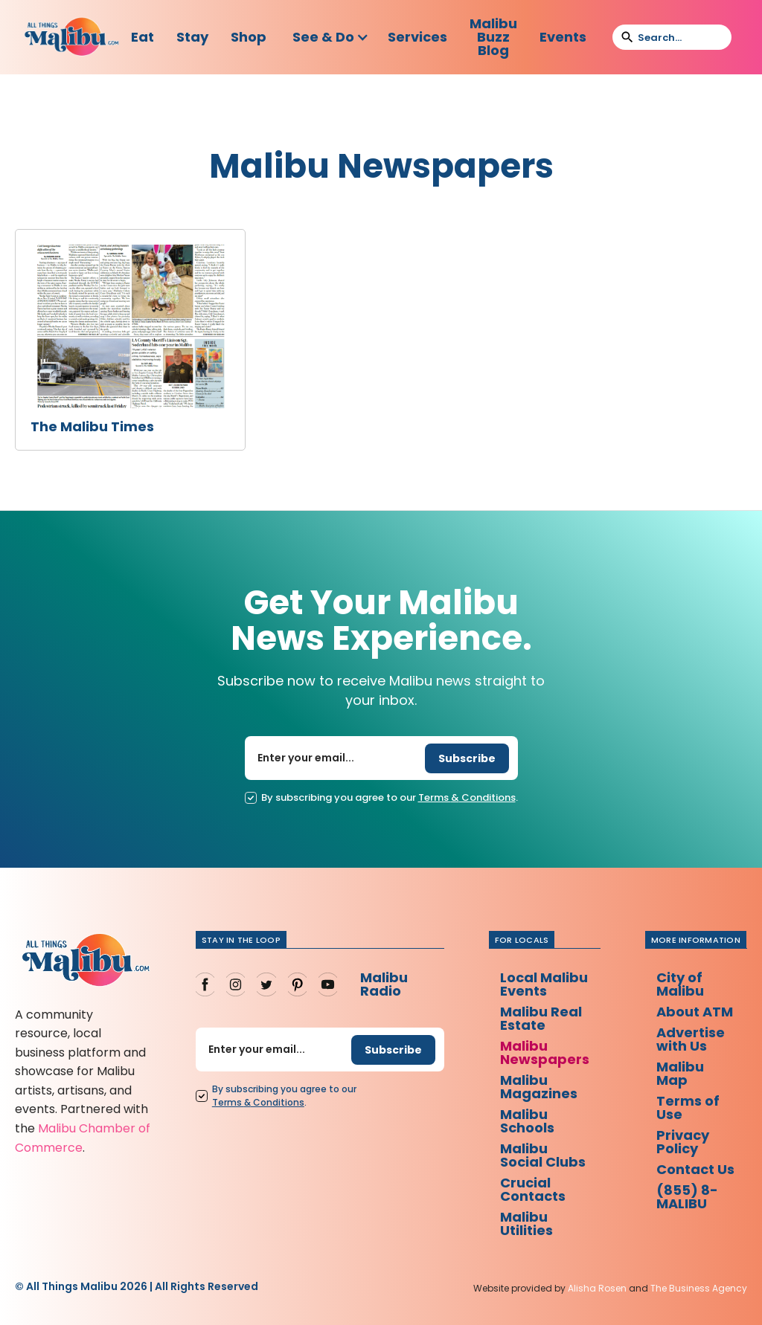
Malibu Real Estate (541, 1018)
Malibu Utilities (526, 1223)
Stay (192, 37)
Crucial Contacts (533, 1189)
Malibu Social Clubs (543, 1155)
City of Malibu (680, 984)
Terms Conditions (467, 798)
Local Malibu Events (544, 984)
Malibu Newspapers (544, 1052)
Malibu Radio (384, 984)
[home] (72, 37)
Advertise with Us (690, 1039)
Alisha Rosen (597, 1288)
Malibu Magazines (538, 1087)
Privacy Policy (682, 1142)
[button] (331, 37)
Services (417, 37)
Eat (142, 37)
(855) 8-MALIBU (687, 1197)
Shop (248, 37)
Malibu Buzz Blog (493, 36)
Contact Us (695, 1169)
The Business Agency (698, 1288)
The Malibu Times (92, 427)
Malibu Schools (527, 1121)
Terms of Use (688, 1107)
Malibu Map (680, 1073)
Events (563, 37)
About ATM (694, 1011)
